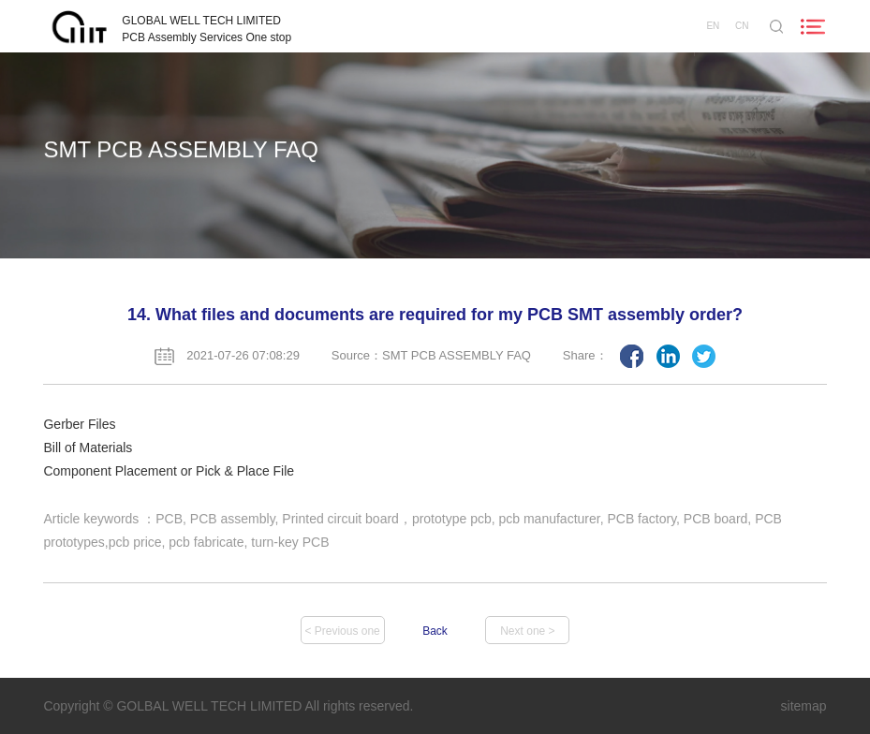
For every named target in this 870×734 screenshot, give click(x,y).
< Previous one (341, 631)
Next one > (527, 631)
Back (435, 631)
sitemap (804, 705)
